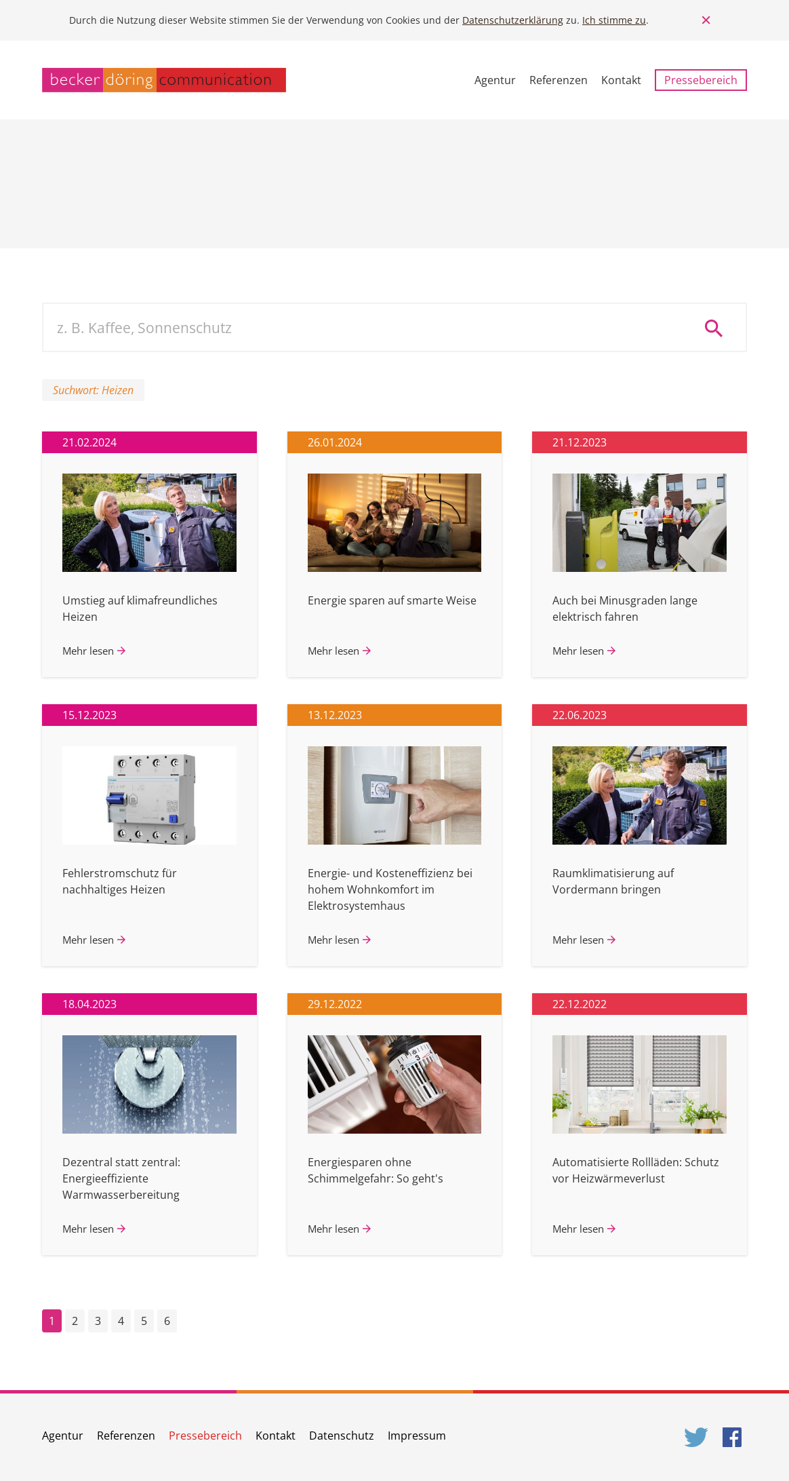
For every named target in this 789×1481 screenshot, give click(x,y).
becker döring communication (164, 80)
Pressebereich (700, 80)
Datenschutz (341, 1435)
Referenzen (558, 80)
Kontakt (621, 80)
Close (706, 20)
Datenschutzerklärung (512, 20)
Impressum (417, 1435)
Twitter (697, 1437)
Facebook (735, 1437)
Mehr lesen (88, 650)
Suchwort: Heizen (93, 390)
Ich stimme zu (614, 20)
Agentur (495, 80)
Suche (718, 327)
